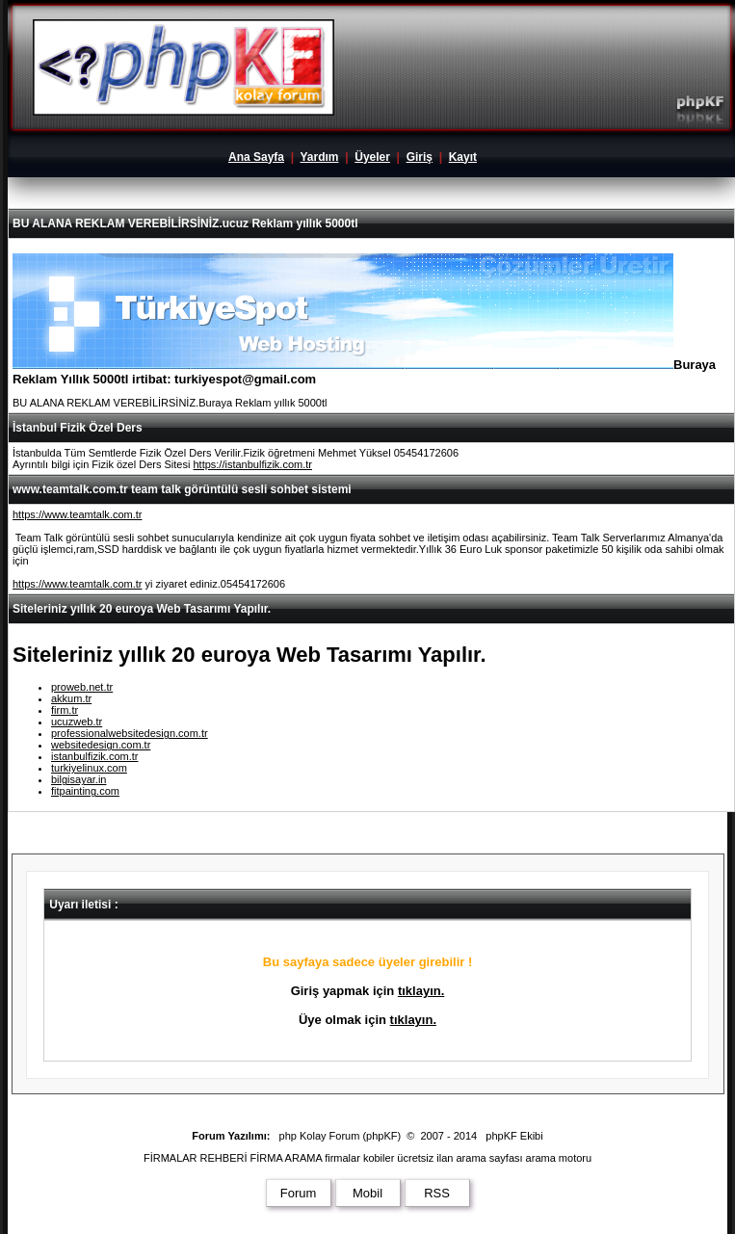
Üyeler (372, 157)
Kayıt (463, 157)
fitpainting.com (85, 791)
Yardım (319, 157)
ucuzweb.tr (76, 721)
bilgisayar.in (78, 779)
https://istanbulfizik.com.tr (252, 464)
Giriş (420, 157)
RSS (437, 1193)
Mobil (367, 1193)
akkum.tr (71, 698)
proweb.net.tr (82, 687)
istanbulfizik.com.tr (94, 756)
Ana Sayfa (256, 157)
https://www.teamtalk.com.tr (77, 514)
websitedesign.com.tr (100, 744)
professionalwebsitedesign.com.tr (129, 733)
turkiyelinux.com (89, 768)
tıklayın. (421, 991)
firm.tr (64, 710)
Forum (298, 1193)
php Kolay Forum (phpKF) (340, 1136)
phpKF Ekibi (514, 1136)
